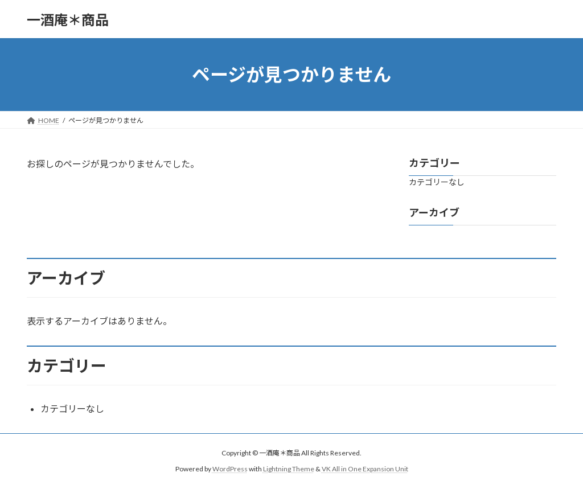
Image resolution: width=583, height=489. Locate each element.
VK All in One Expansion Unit (365, 469)
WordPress (230, 469)
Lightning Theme (288, 469)
